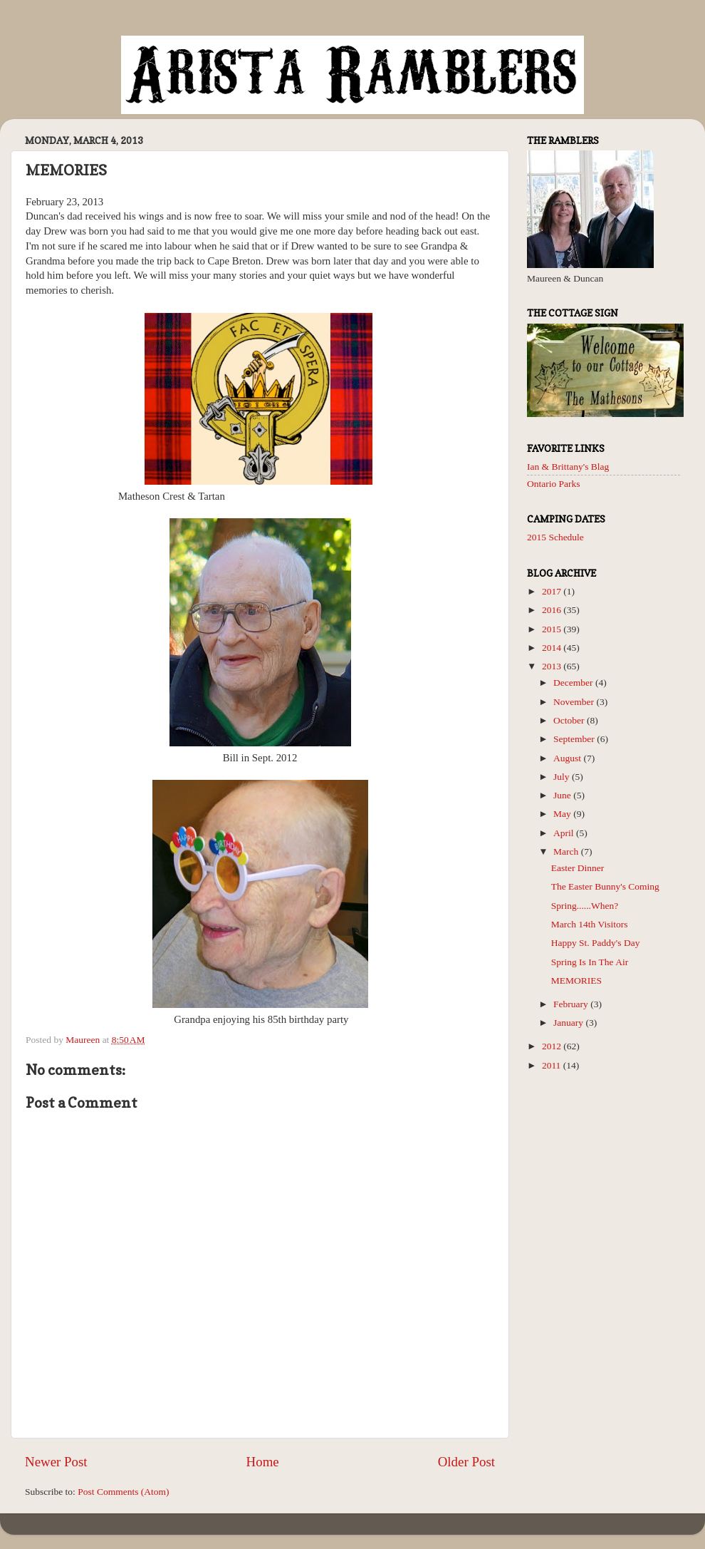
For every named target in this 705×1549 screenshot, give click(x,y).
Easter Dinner (578, 868)
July (562, 776)
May (563, 813)
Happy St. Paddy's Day (595, 942)
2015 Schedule (555, 537)
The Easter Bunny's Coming (605, 886)
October (570, 720)
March (567, 851)
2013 (552, 666)
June (563, 795)
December (574, 682)
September (575, 739)
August (568, 758)
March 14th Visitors (589, 924)
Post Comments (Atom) (123, 1491)
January (569, 1022)
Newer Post (56, 1461)
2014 (552, 647)
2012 (552, 1046)
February (571, 1004)
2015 (552, 629)
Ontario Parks (553, 483)
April (564, 833)
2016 (552, 609)
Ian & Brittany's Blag (568, 466)
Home (262, 1461)
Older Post (466, 1461)
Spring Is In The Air (590, 962)
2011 (552, 1065)
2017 (552, 591)
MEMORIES (576, 980)
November (574, 701)
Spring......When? (584, 905)
